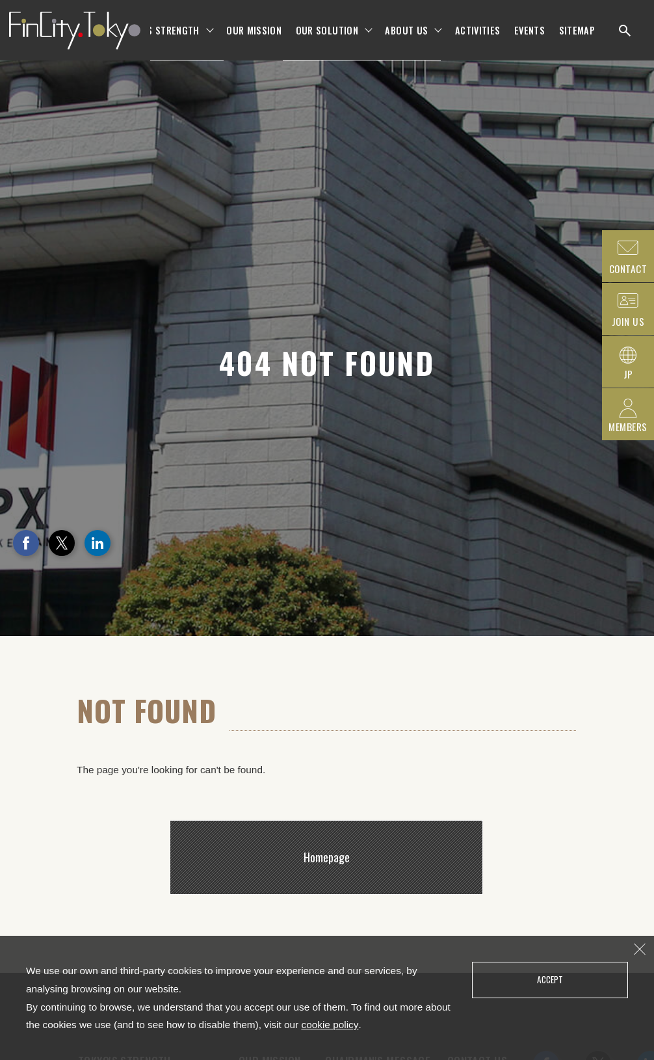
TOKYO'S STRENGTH (159, 39)
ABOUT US (406, 39)
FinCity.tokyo (72, 39)
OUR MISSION (253, 39)
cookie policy (329, 1024)
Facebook (26, 543)
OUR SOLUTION (327, 39)
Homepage (327, 857)
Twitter (62, 543)
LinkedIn (98, 543)
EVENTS (529, 39)
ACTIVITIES (478, 39)
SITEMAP (577, 39)
